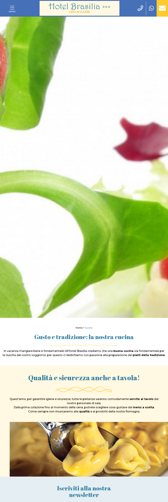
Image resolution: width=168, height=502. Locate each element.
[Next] (156, 167)
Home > (80, 327)
